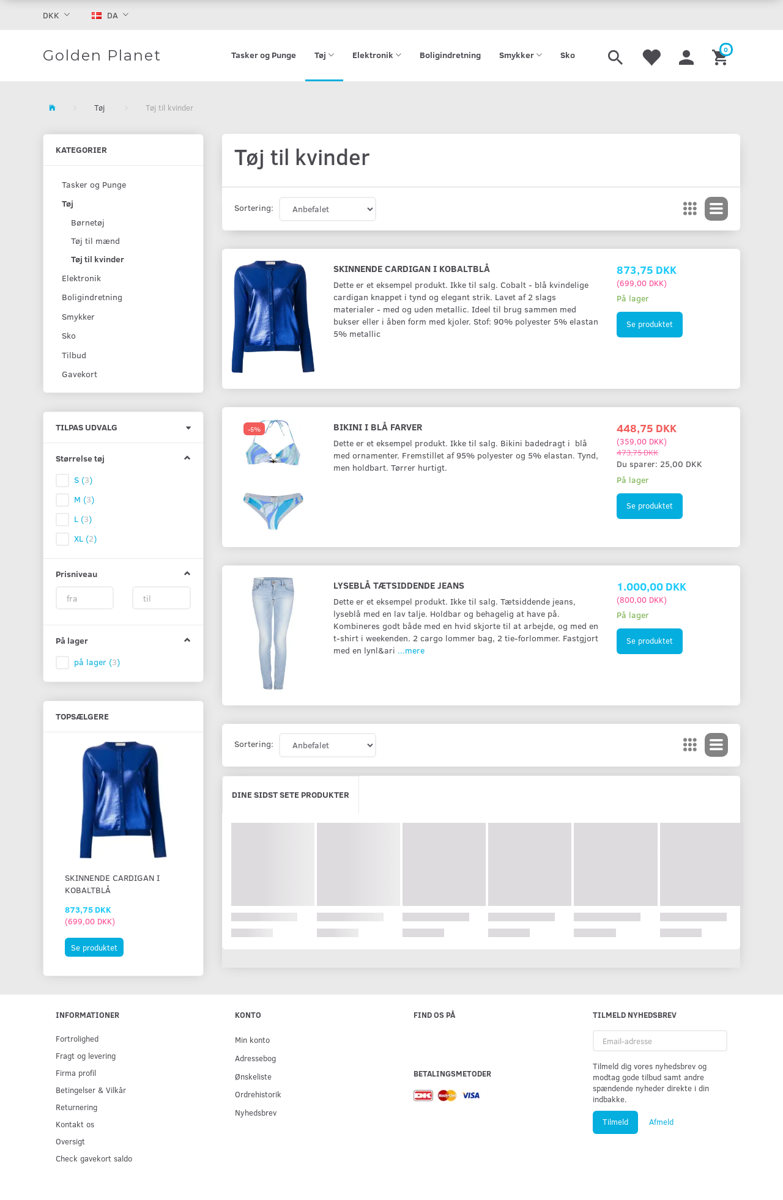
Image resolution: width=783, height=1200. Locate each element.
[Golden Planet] (102, 55)
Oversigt (70, 1141)
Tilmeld (615, 1121)
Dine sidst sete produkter (290, 794)
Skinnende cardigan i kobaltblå (112, 884)
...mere (411, 650)
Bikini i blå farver (377, 426)
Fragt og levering (86, 1055)
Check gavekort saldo (94, 1158)
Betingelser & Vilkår (91, 1089)
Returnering (76, 1107)
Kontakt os (75, 1124)
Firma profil (76, 1072)
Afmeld (661, 1121)
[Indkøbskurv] (721, 55)
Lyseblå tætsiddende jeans (398, 584)
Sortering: (253, 207)
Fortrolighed (77, 1038)
